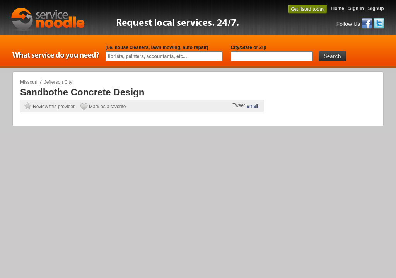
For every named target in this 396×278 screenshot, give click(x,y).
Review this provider (54, 106)
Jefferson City (58, 82)
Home (337, 8)
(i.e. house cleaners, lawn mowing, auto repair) (157, 47)
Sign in (356, 8)
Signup (376, 8)
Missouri (29, 82)
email (252, 106)
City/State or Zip (248, 47)
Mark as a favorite (107, 106)
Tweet (238, 105)
